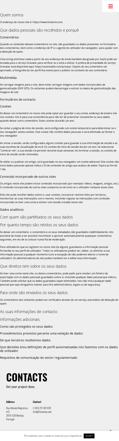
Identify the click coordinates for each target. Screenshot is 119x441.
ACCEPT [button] (89, 435)
